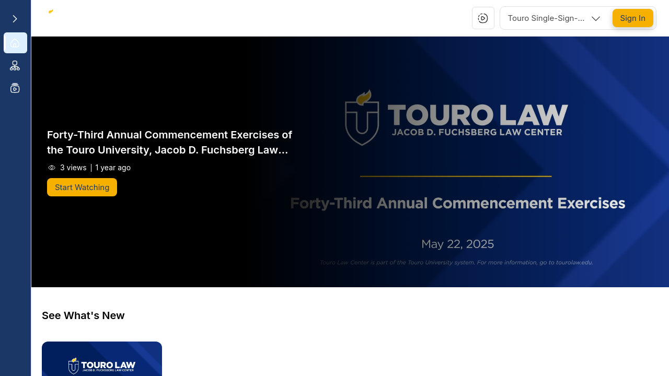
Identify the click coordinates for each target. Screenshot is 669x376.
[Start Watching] (82, 187)
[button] (483, 18)
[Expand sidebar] (14, 18)
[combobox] (555, 18)
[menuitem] (15, 42)
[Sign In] (633, 18)
